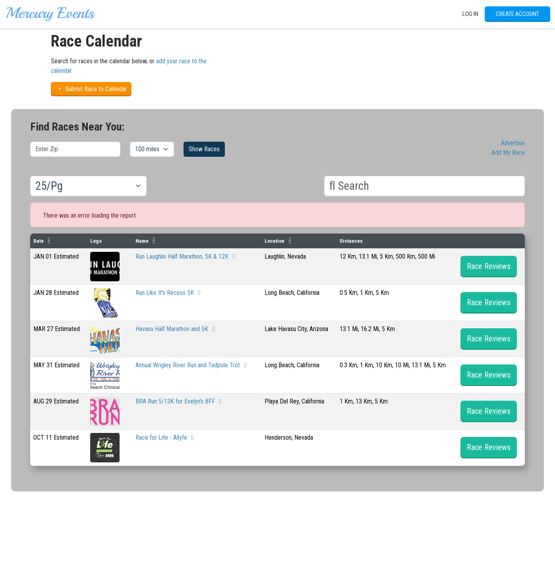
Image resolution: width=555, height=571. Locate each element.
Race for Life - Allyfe (166, 437)
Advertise (513, 143)
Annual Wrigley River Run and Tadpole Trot (192, 365)
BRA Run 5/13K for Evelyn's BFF (179, 401)
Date (38, 241)
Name (142, 241)
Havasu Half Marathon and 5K (176, 329)
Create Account (517, 14)
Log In (470, 14)
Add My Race (508, 152)
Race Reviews (489, 266)
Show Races (204, 149)
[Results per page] (88, 186)
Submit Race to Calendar (91, 89)
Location (274, 241)
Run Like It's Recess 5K (169, 292)
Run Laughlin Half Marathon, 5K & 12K (186, 256)
